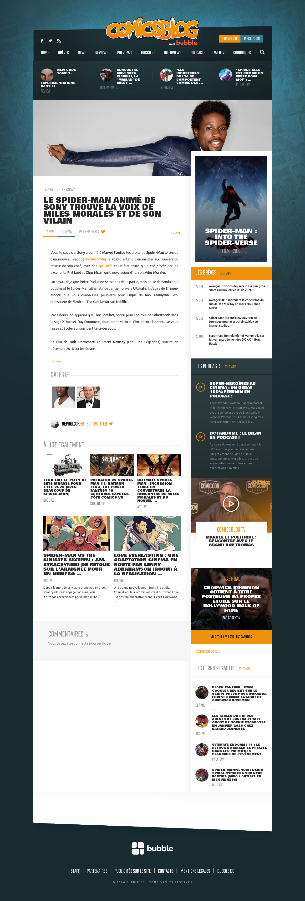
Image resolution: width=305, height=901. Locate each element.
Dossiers (148, 55)
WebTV (219, 55)
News (82, 55)
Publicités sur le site (133, 871)
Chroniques (242, 55)
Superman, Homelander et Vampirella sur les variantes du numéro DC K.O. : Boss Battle (229, 339)
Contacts (165, 871)
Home (45, 55)
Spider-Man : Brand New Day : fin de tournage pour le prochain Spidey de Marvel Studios (226, 321)
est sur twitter (96, 424)
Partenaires (97, 871)
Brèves (63, 55)
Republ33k (65, 424)
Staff (75, 871)
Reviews (101, 55)
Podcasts (197, 55)
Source (56, 362)
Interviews (173, 55)
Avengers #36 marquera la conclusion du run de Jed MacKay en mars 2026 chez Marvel (229, 303)
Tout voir (225, 273)
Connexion (230, 39)
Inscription (252, 39)
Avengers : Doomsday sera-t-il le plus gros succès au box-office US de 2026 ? (230, 288)
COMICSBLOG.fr (207, 651)
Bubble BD (225, 871)
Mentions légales (195, 871)
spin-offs (105, 266)
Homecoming (96, 259)
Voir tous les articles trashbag (231, 637)
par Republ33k (89, 232)
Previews (124, 55)
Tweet (176, 233)
